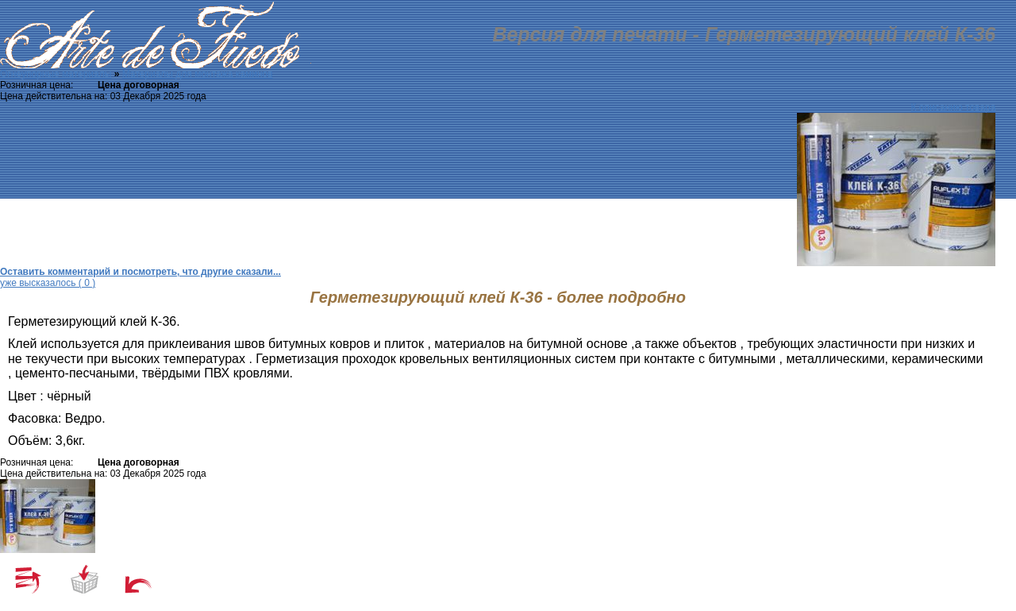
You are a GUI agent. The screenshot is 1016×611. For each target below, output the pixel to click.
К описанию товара (953, 107)
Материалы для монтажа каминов (197, 73)
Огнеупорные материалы (55, 73)
